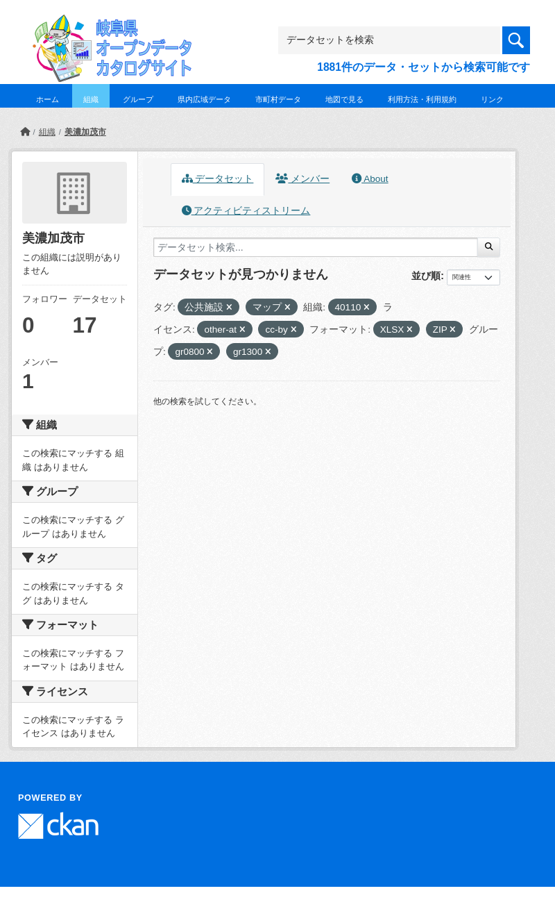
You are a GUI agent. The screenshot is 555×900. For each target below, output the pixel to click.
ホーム (47, 99)
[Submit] (488, 247)
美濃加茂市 (85, 132)
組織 (91, 99)
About (370, 179)
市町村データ (278, 99)
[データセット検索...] (315, 247)
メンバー (302, 179)
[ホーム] (25, 132)
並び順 (426, 275)
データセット (218, 179)
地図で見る (344, 99)
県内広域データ (204, 99)
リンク (492, 99)
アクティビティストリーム (246, 211)
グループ (138, 99)
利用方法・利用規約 (422, 99)
